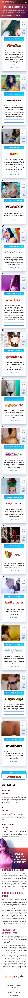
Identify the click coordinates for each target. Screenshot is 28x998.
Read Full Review (14, 67)
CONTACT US (14, 995)
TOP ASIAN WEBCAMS (14, 985)
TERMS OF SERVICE (14, 992)
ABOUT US (14, 990)
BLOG (14, 988)
